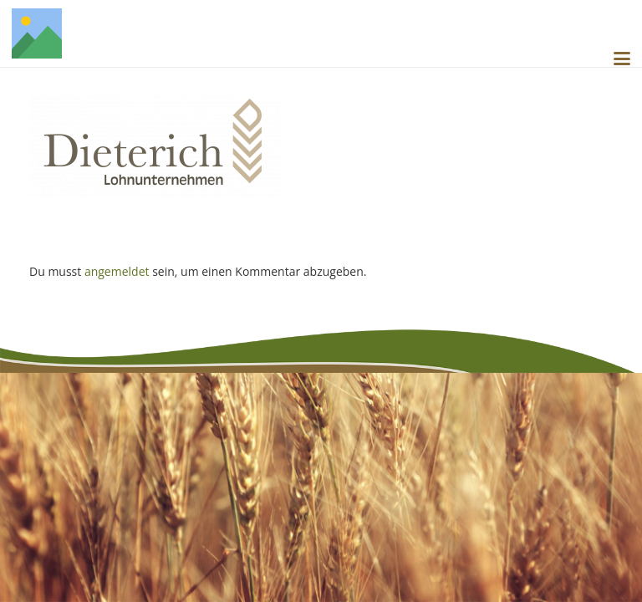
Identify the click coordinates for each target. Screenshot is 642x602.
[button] (621, 58)
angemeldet (117, 271)
